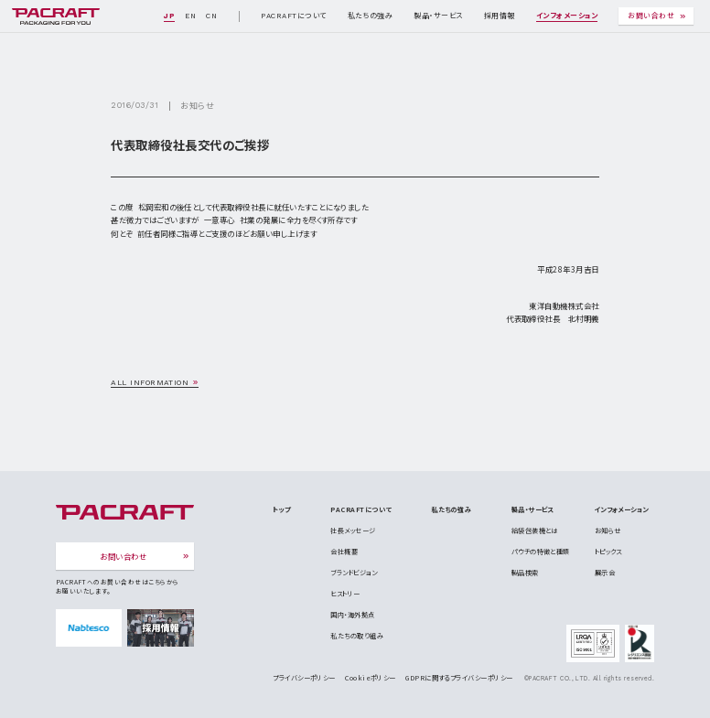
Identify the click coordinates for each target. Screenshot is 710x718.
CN (211, 16)
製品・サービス (438, 16)
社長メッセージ (352, 530)
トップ (281, 509)
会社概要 (344, 551)
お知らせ (197, 106)
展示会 (605, 572)
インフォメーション (566, 16)
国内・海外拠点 (352, 614)
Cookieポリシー (370, 677)
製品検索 (525, 572)
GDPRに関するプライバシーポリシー (459, 677)
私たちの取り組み (356, 635)
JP (169, 16)
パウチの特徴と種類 (540, 551)
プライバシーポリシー (304, 677)
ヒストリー (345, 593)
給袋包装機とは (534, 530)
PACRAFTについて (293, 16)
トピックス (608, 551)
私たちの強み (370, 16)
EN (190, 16)
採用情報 (499, 16)
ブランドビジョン (353, 572)
